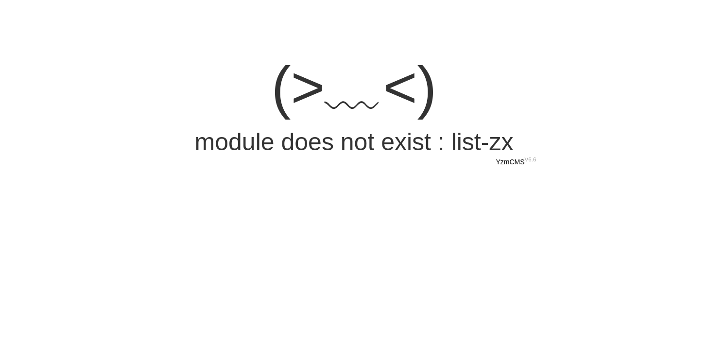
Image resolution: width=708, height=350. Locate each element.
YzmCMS (510, 162)
